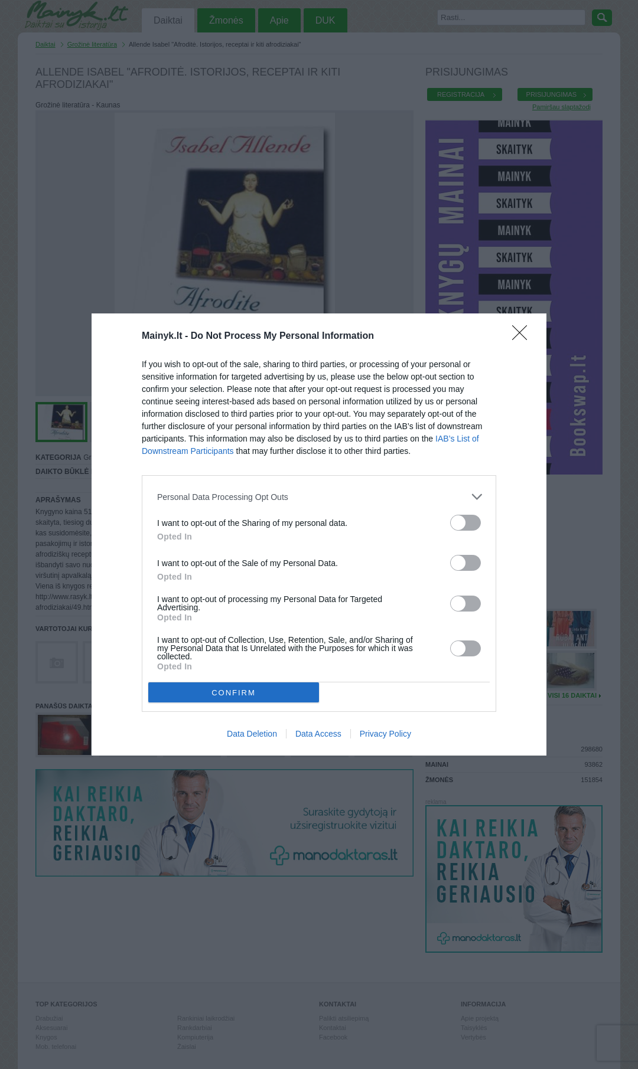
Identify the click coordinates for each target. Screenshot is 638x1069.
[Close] (523, 336)
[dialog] (319, 534)
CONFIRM (233, 692)
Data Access (318, 733)
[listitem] (319, 497)
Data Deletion (252, 733)
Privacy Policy (385, 733)
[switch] (465, 523)
